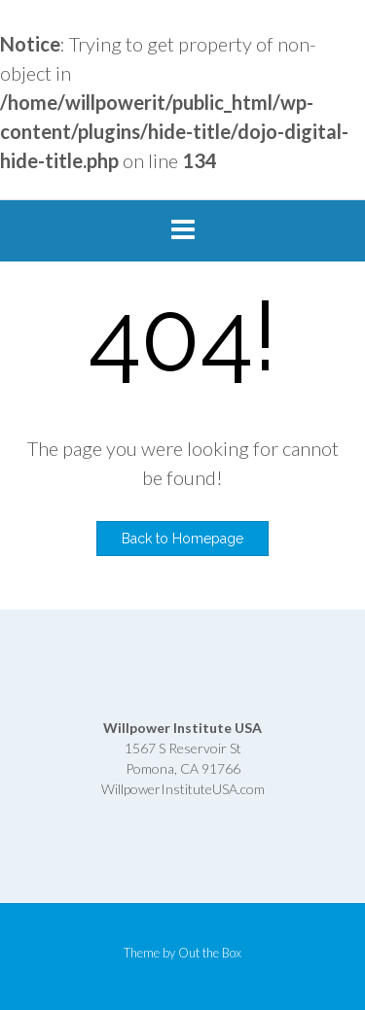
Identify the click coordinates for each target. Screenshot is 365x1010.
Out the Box (209, 952)
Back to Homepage (182, 538)
